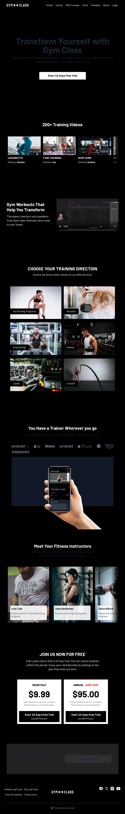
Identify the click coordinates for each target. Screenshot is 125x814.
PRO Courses (72, 5)
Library (59, 5)
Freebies (95, 5)
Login (115, 5)
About (106, 5)
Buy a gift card (31, 789)
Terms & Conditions (13, 794)
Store (85, 5)
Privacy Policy (31, 794)
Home (49, 5)
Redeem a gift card (13, 789)
